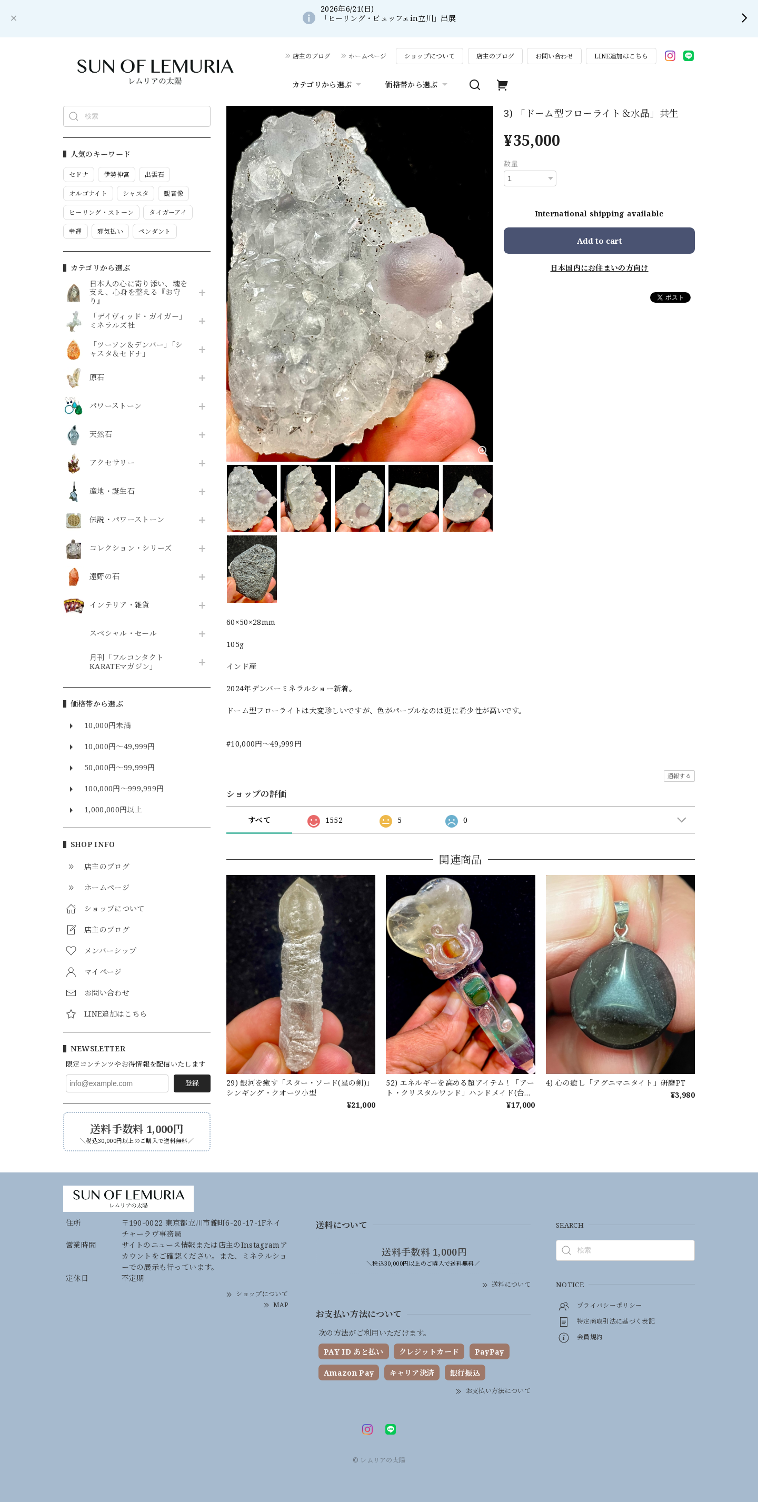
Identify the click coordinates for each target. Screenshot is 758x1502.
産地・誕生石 (112, 491)
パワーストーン (115, 406)
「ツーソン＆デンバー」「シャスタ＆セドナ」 (136, 350)
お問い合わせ (554, 56)
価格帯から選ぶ (417, 84)
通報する (679, 776)
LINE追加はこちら (621, 56)
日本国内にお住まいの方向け (600, 268)
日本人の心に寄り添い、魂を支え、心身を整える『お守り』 (138, 293)
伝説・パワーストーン (126, 519)
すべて (259, 820)
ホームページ (367, 56)
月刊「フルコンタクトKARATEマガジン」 (126, 662)
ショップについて (429, 56)
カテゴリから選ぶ (328, 84)
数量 (511, 163)
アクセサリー (112, 463)
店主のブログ (312, 56)
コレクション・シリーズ (130, 548)
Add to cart (599, 240)
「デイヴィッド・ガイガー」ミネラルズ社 (137, 321)
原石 (97, 377)
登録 (192, 1083)
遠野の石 (104, 576)
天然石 (100, 434)
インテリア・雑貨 (119, 605)
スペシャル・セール (123, 633)
